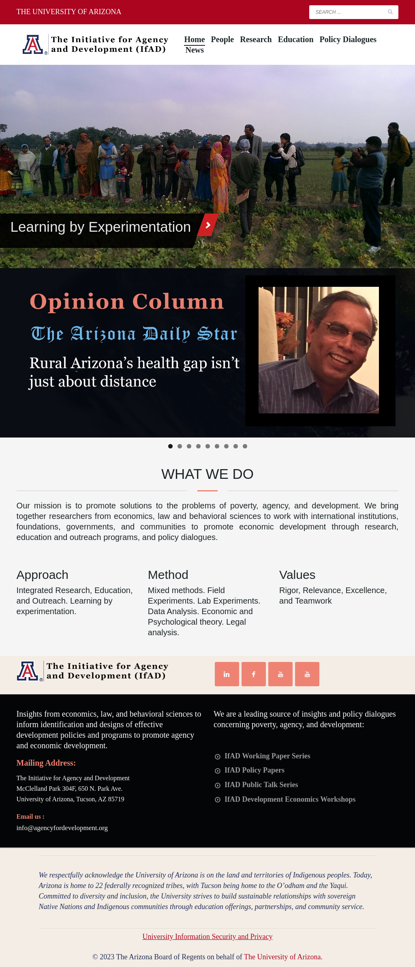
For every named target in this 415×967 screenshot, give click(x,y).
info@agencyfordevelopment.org (62, 828)
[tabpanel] (207, 166)
